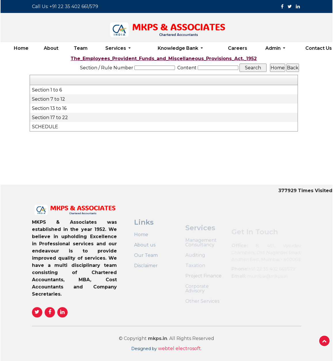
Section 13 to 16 (49, 108)
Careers (237, 48)
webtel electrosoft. (180, 348)
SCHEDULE (45, 126)
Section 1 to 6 (47, 90)
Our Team (146, 267)
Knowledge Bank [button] (178, 48)
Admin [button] (273, 48)
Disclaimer (146, 277)
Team (80, 48)
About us (144, 257)
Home (21, 48)
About (51, 48)
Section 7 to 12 (48, 99)
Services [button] (116, 48)
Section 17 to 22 (50, 117)
